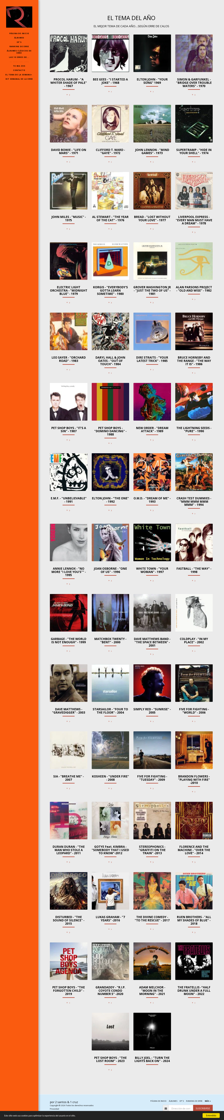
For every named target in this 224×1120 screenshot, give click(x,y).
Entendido (211, 1115)
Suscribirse (203, 1108)
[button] (19, 75)
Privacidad (54, 1109)
